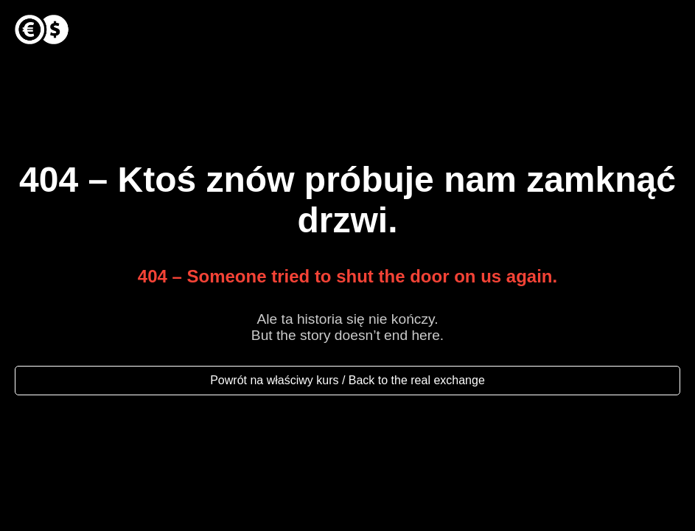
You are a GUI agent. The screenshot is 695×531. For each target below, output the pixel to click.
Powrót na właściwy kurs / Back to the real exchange (347, 380)
